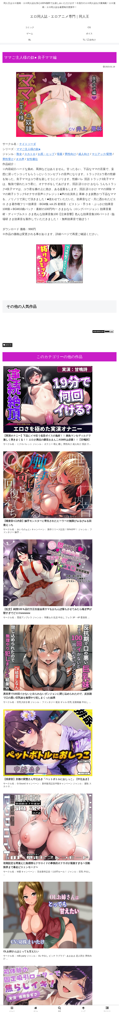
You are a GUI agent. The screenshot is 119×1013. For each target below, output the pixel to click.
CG (59, 998)
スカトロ (29, 154)
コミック (20, 998)
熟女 (19, 154)
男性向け (70, 154)
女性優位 (32, 159)
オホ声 (20, 159)
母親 (59, 154)
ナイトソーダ (27, 144)
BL (59, 1003)
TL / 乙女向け (98, 1003)
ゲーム (98, 998)
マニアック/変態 (102, 154)
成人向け (83, 154)
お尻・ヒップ (46, 154)
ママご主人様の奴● (28, 149)
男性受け (8, 159)
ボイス (7, 345)
